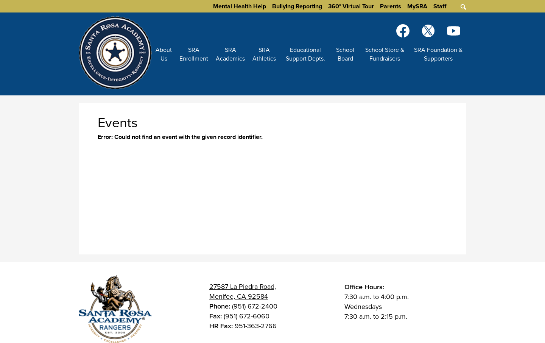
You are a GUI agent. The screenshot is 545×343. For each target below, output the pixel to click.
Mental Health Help (239, 6)
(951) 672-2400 (254, 306)
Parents (390, 6)
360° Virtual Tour (351, 6)
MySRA (417, 6)
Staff (439, 6)
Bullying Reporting (297, 6)
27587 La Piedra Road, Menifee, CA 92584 (242, 291)
